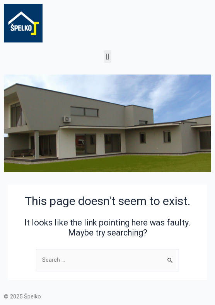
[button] (107, 56)
